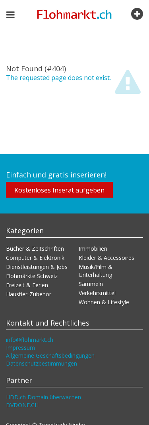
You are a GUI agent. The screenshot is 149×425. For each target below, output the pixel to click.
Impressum (20, 347)
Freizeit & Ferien (27, 285)
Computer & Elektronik (35, 257)
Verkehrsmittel (97, 293)
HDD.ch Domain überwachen (43, 397)
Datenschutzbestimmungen (41, 363)
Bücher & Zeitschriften (35, 248)
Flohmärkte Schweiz (32, 276)
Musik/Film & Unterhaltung (95, 270)
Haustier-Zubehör (28, 294)
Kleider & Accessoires (106, 257)
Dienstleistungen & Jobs (37, 267)
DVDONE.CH (22, 405)
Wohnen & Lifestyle (104, 302)
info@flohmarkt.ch (29, 339)
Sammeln (91, 284)
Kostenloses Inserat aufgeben (59, 190)
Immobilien (93, 248)
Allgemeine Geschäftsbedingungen (50, 355)
